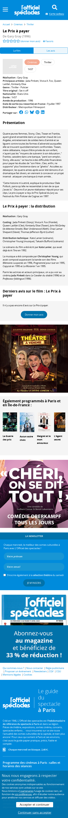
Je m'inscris (34, 583)
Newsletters (40, 671)
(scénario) (41, 238)
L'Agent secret (58, 438)
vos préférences (23, 794)
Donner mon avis (34, 314)
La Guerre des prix (8, 438)
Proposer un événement (18, 671)
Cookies (28, 674)
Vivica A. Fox (46, 80)
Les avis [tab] (51, 50)
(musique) (18, 241)
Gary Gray (22, 77)
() (23, 222)
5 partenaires (26, 791)
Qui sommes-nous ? (13, 668)
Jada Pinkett (32, 80)
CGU (58, 671)
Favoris (48, 41)
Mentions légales (12, 674)
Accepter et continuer (35, 805)
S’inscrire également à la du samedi (35, 575)
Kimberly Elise (18, 84)
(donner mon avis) (30, 41)
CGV (51, 671)
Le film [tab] (16, 50)
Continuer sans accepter (34, 813)
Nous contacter (34, 668)
